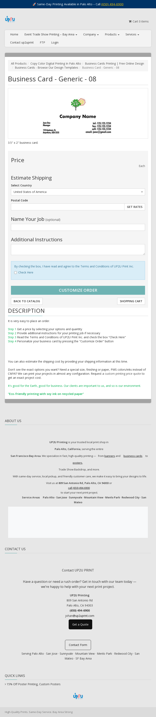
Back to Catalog (27, 301)
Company (91, 34)
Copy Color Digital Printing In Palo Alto (55, 63)
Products (112, 34)
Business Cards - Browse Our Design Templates (46, 67)
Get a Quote (80, 624)
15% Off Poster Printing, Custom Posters (34, 684)
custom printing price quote (123, 374)
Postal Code (19, 200)
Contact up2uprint (22, 42)
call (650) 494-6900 (79, 488)
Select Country (21, 185)
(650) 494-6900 (112, 4)
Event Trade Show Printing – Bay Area (50, 34)
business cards (133, 456)
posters (77, 463)
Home (14, 34)
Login (54, 42)
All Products (19, 63)
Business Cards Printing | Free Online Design (114, 63)
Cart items (138, 21)
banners (109, 456)
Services (132, 34)
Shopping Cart (131, 301)
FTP (42, 42)
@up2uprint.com (83, 616)
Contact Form (78, 645)
